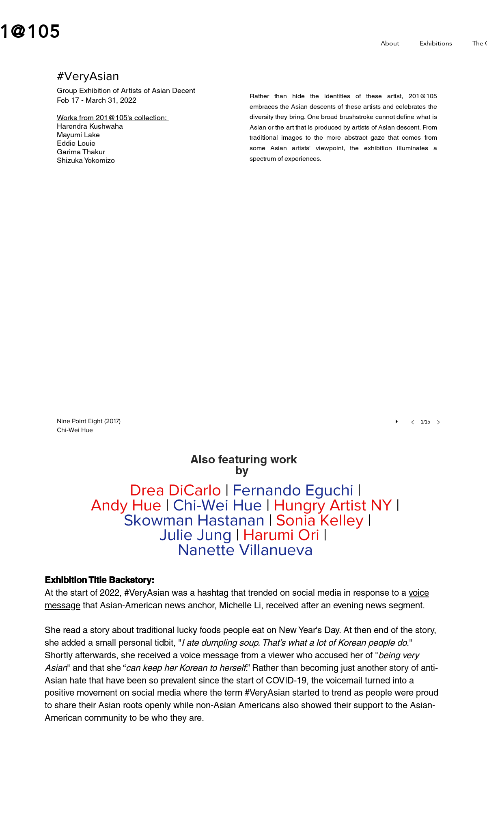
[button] (251, 316)
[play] (398, 419)
